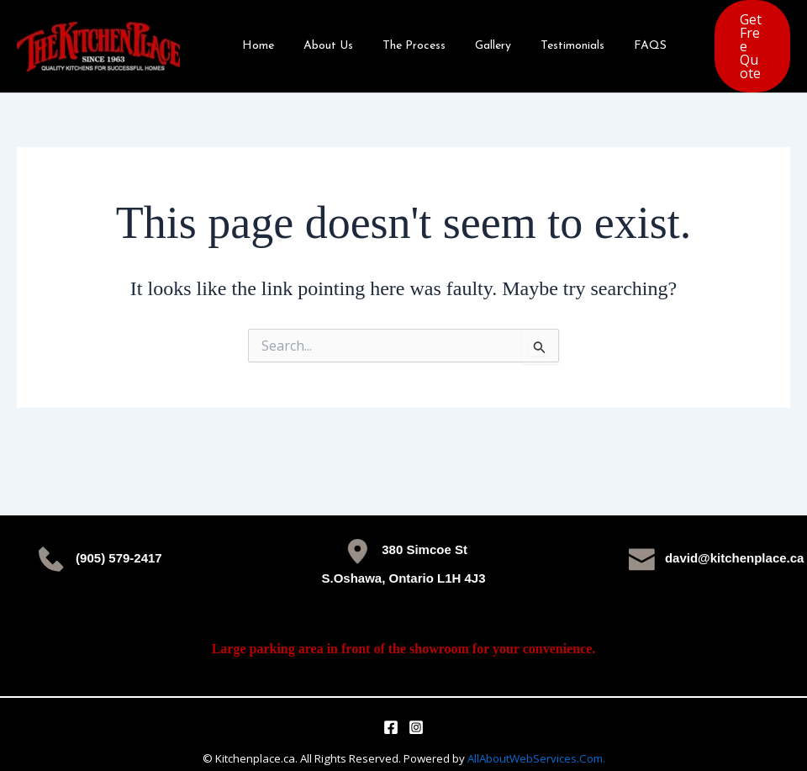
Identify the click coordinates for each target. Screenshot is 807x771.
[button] (734, 39)
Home (255, 38)
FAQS (617, 38)
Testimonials (546, 38)
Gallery (472, 38)
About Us (319, 38)
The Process (398, 38)
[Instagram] (416, 711)
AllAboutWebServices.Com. (536, 742)
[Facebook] (390, 711)
